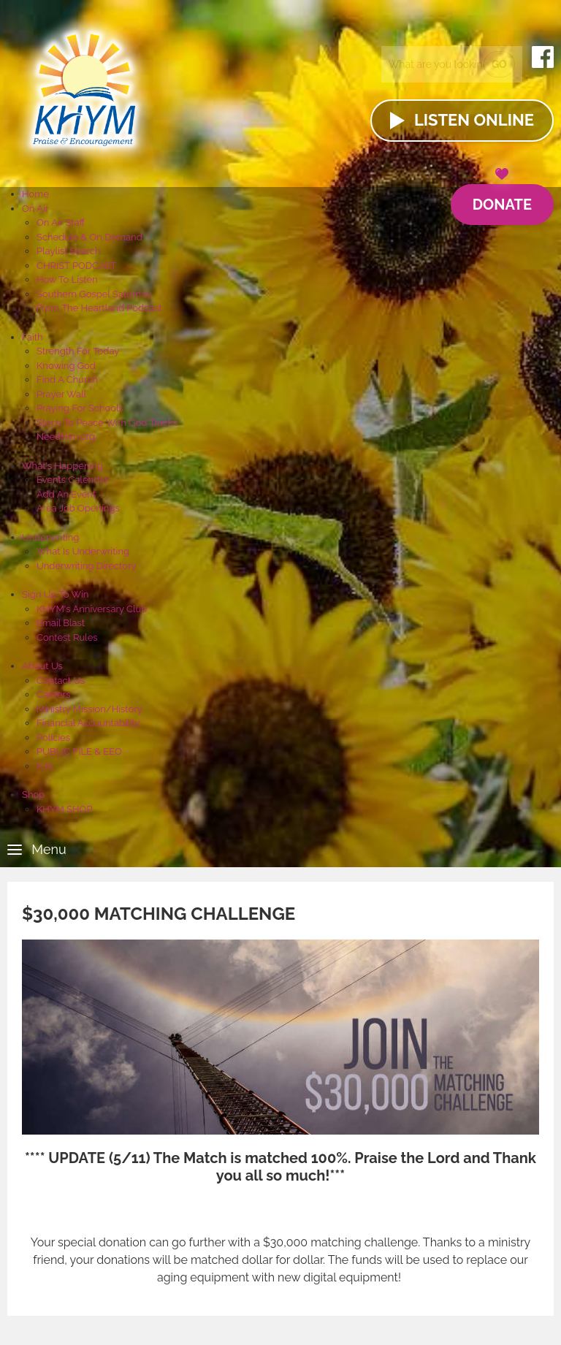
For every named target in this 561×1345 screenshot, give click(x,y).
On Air (35, 208)
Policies (53, 737)
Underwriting (50, 537)
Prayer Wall (61, 394)
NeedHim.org (66, 436)
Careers (53, 694)
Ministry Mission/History (89, 709)
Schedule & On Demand (89, 237)
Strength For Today (78, 351)
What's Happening (62, 465)
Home (35, 193)
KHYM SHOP (64, 809)
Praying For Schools (80, 408)
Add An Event (66, 494)
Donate (502, 198)
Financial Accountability (88, 722)
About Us (42, 665)
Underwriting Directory (87, 565)
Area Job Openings (78, 508)
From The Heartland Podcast (99, 307)
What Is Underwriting (83, 551)
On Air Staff (61, 222)
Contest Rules (67, 637)
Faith (32, 337)
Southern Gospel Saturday (94, 294)
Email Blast (61, 622)
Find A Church (67, 379)
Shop (33, 794)
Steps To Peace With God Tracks (107, 422)
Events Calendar (72, 479)
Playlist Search (69, 250)
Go (499, 64)
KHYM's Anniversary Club (92, 608)
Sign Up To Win (55, 594)
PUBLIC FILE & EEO (79, 751)
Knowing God (66, 365)
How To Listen (67, 279)
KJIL (46, 766)
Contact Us (61, 680)
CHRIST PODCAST (76, 265)
